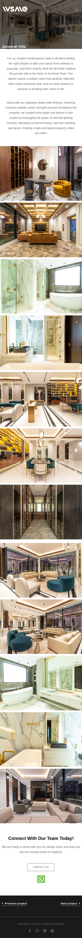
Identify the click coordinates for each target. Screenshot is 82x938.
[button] (76, 9)
